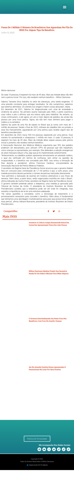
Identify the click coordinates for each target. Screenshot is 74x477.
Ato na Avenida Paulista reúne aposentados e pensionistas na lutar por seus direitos (47, 368)
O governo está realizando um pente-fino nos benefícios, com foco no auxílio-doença (48, 319)
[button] (64, 7)
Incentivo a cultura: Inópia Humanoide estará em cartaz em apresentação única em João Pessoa (49, 223)
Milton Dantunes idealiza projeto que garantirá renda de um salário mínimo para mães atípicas (49, 272)
